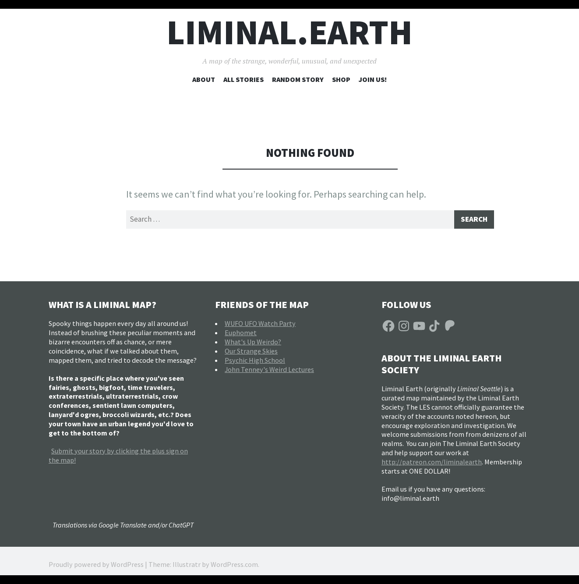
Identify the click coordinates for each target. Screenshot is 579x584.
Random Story (298, 79)
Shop (341, 79)
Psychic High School (255, 361)
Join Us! (373, 79)
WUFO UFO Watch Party (260, 325)
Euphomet (241, 334)
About (203, 79)
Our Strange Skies (251, 352)
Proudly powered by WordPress (96, 566)
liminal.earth (289, 32)
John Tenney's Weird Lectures (269, 371)
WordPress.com (234, 566)
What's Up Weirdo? (253, 343)
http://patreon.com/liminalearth (431, 463)
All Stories (243, 79)
